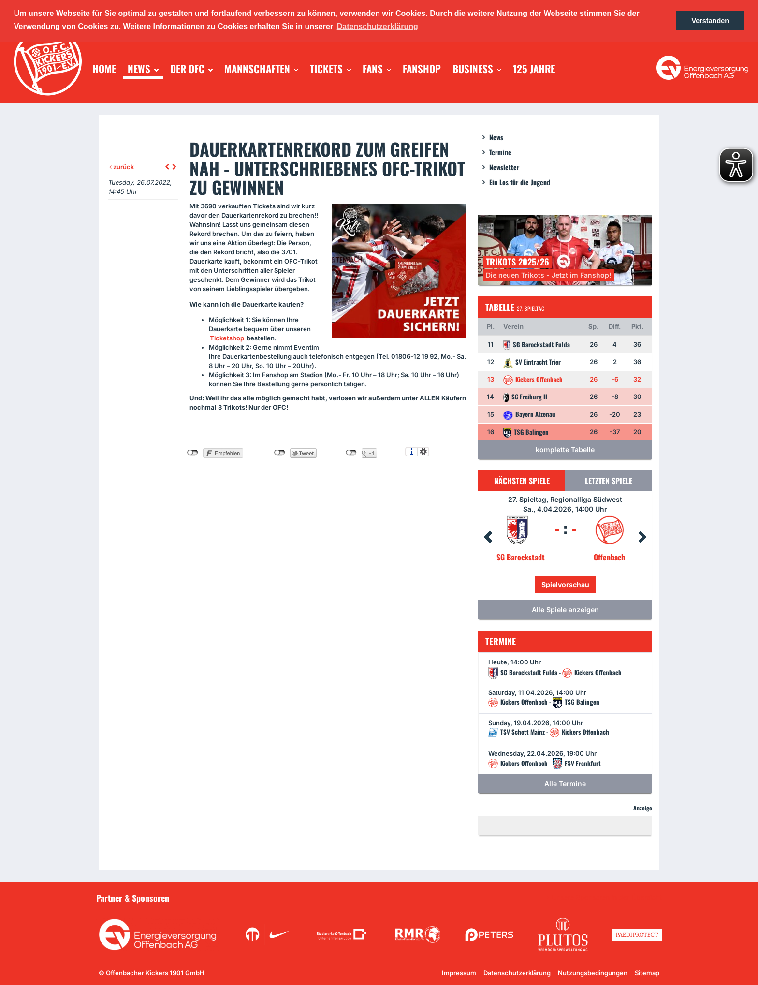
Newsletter (504, 167)
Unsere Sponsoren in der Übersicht (607, 897)
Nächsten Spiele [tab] (522, 480)
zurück (121, 167)
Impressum (459, 973)
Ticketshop (227, 338)
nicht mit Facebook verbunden (192, 453)
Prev (487, 537)
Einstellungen (423, 451)
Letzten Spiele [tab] (608, 480)
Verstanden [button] (710, 21)
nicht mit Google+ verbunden (351, 453)
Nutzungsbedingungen (592, 973)
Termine (500, 152)
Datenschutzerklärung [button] (377, 26)
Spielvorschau (565, 584)
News (496, 137)
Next (642, 537)
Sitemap (647, 973)
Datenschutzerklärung (517, 973)
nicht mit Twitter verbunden (279, 453)
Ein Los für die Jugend (519, 182)
